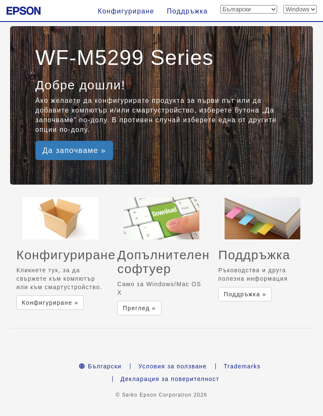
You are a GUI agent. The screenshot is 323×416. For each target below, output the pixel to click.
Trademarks (242, 366)
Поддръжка (187, 11)
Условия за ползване (172, 366)
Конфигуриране (126, 11)
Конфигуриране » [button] (50, 302)
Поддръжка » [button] (245, 294)
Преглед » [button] (139, 308)
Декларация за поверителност (170, 379)
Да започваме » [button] (74, 150)
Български (100, 366)
